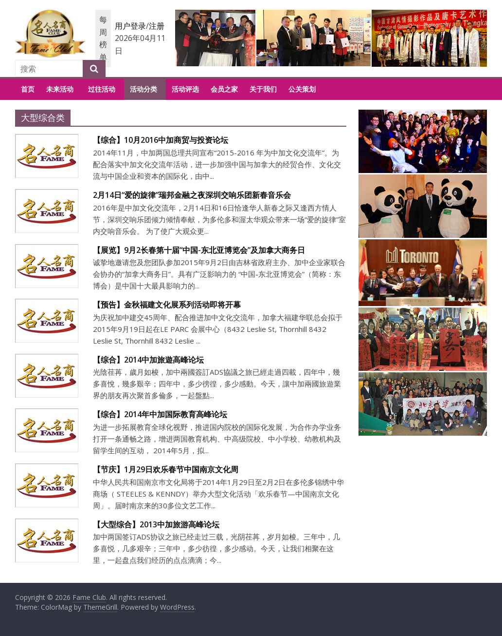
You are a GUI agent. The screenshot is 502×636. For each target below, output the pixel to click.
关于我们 (263, 89)
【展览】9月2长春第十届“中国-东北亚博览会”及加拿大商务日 (199, 250)
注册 (156, 25)
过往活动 (101, 89)
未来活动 (59, 89)
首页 (28, 89)
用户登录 (130, 25)
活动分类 (143, 89)
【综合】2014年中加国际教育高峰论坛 (160, 414)
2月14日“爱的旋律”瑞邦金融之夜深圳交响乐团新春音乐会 (192, 195)
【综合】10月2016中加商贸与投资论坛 (160, 140)
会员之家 (224, 89)
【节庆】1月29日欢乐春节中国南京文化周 (165, 469)
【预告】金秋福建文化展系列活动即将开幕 (167, 304)
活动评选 (185, 89)
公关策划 (302, 89)
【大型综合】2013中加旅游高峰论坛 (156, 524)
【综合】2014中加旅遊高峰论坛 (148, 359)
